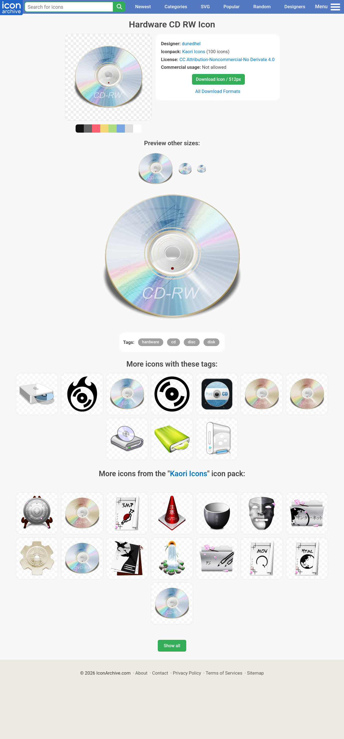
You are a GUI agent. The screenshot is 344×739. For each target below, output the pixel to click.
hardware (150, 341)
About (141, 673)
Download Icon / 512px (218, 79)
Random (262, 6)
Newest (143, 6)
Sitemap (255, 673)
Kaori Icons (193, 51)
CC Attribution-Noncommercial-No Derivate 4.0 (226, 59)
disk (211, 341)
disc (192, 341)
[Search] (119, 7)
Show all (172, 645)
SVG (205, 6)
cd (173, 341)
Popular (231, 6)
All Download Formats (217, 91)
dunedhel (191, 43)
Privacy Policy (187, 673)
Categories (176, 6)
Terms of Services (224, 673)
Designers (294, 6)
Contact (160, 673)
